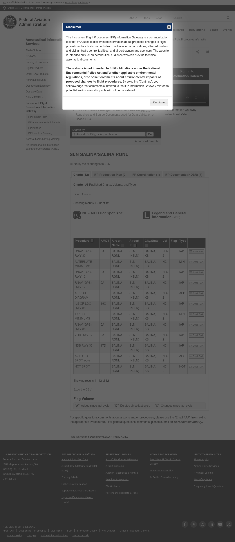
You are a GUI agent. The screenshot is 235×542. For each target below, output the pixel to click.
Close (169, 27)
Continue (158, 102)
